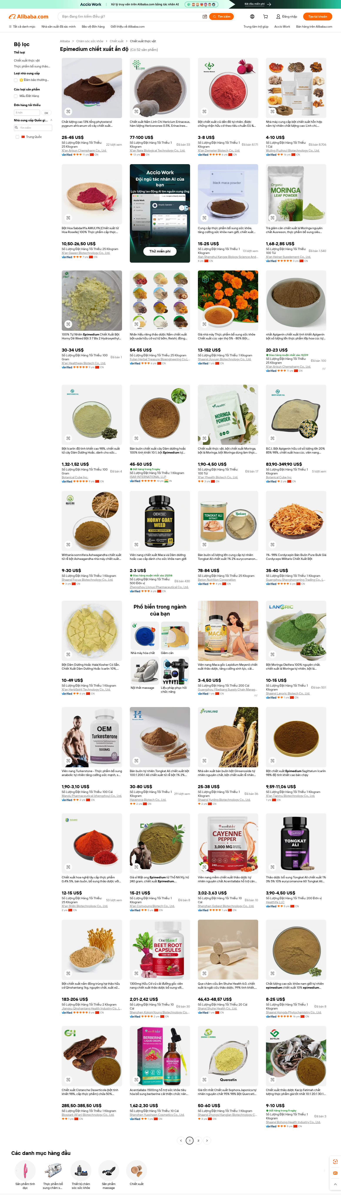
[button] (204, 16)
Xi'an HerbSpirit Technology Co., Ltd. (86, 689)
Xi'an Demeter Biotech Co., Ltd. (219, 150)
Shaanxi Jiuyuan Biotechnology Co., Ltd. (224, 359)
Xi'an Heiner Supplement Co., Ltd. (288, 257)
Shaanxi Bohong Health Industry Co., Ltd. (293, 1122)
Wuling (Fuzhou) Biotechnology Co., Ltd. (292, 150)
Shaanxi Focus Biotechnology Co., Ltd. (87, 579)
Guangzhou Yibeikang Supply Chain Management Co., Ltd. (228, 689)
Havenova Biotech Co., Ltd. (148, 799)
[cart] (266, 17)
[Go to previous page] (181, 1141)
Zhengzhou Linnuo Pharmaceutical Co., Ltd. (159, 587)
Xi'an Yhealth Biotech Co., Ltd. (218, 477)
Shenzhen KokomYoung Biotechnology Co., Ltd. (160, 1012)
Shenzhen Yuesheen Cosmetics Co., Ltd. (157, 1114)
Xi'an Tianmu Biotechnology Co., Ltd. (290, 796)
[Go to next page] (207, 1141)
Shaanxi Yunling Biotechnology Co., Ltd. (224, 799)
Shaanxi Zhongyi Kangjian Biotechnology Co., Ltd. (228, 1114)
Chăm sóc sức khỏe (89, 41)
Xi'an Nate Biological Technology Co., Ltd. (157, 150)
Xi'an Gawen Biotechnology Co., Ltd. (86, 253)
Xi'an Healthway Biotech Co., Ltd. (84, 363)
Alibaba (65, 41)
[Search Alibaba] (130, 16)
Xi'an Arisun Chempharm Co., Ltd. (84, 150)
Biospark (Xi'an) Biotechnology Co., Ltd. (88, 1114)
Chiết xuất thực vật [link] (143, 41)
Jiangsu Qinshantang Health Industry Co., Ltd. (92, 1008)
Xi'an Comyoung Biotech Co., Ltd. (152, 906)
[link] (335, 1161)
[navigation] (33, 591)
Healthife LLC (275, 902)
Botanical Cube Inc (279, 477)
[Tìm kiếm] (221, 16)
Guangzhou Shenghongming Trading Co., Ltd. (296, 579)
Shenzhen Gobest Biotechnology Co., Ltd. (226, 906)
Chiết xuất (117, 41)
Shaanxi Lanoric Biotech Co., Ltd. (288, 693)
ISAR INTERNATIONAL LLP (148, 477)
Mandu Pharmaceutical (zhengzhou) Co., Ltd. (92, 796)
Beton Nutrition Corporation (217, 579)
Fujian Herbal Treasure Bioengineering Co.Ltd (160, 359)
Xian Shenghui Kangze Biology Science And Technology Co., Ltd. (228, 257)
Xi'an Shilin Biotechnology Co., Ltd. (85, 906)
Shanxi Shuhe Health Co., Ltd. (217, 1008)
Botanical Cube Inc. (75, 477)
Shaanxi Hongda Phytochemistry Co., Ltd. (293, 1012)
